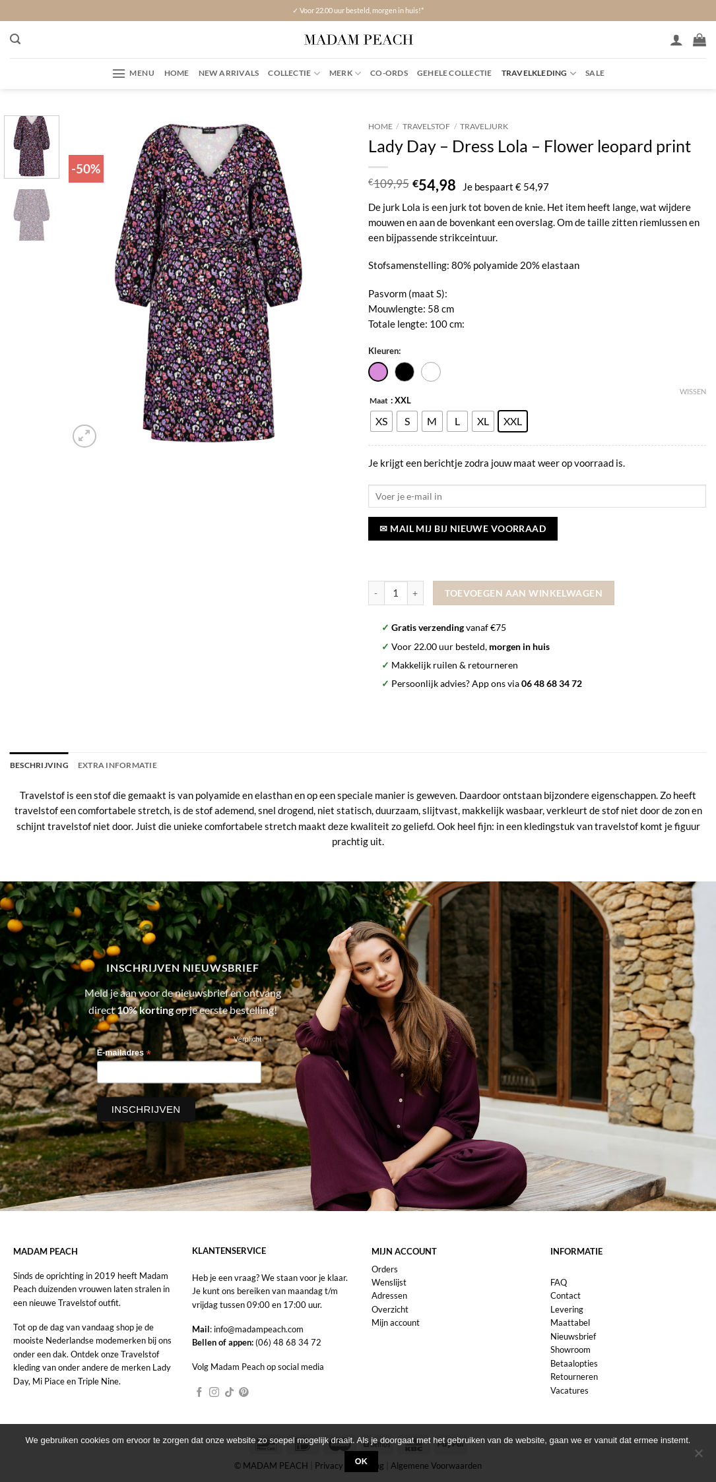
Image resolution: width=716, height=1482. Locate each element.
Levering (566, 1308)
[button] (15, 39)
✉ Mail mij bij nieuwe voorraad (462, 528)
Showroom (570, 1349)
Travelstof (426, 126)
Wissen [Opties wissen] (693, 391)
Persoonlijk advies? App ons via (486, 683)
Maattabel (570, 1322)
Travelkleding (539, 73)
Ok (361, 1461)
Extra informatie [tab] (117, 764)
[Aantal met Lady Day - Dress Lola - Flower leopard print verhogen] (416, 593)
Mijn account (396, 1322)
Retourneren (574, 1376)
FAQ (558, 1281)
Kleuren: (384, 350)
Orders (385, 1267)
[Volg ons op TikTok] (229, 1392)
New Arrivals (229, 73)
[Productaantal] (396, 593)
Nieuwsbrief (573, 1335)
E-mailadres (124, 1052)
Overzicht (390, 1308)
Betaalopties (574, 1362)
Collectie (294, 73)
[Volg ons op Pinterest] (244, 1392)
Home (176, 73)
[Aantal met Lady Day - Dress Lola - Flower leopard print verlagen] (376, 593)
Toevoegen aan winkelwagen (523, 593)
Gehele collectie (454, 73)
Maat (379, 401)
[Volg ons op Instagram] (214, 1392)
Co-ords (389, 73)
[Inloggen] (676, 39)
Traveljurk (484, 126)
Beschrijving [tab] (39, 764)
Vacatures (569, 1389)
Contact (565, 1294)
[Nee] (698, 1456)
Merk (345, 73)
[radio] (381, 421)
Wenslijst (389, 1281)
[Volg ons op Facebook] (200, 1392)
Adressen (389, 1294)
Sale (594, 73)
